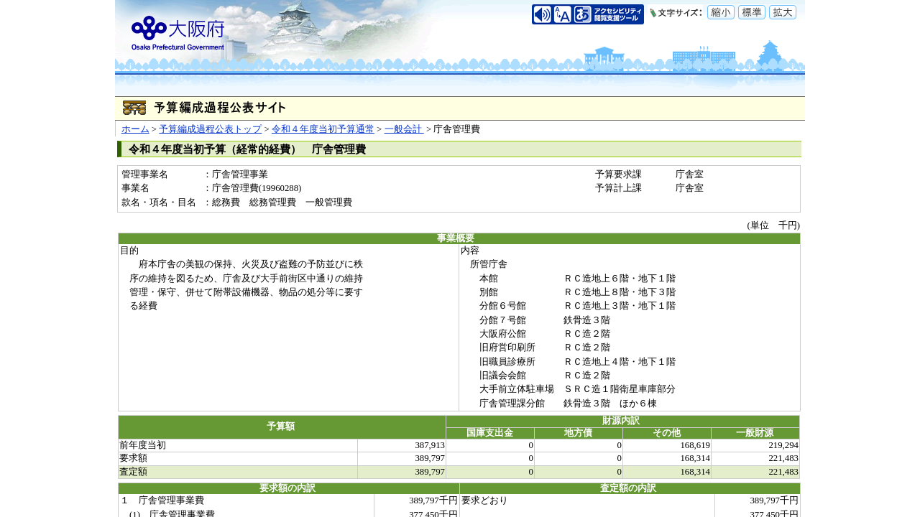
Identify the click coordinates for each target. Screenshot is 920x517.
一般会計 (404, 129)
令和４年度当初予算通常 (323, 129)
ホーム (135, 129)
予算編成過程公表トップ (210, 129)
